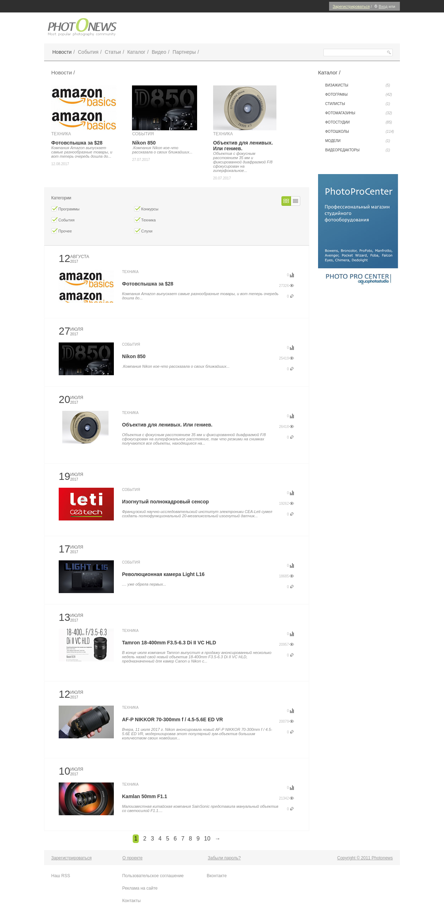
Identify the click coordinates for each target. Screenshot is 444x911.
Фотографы (358, 94)
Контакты (131, 900)
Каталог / (329, 72)
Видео (159, 52)
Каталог (136, 52)
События (88, 52)
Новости (62, 52)
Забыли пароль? (224, 857)
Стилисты (357, 104)
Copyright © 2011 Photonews (365, 857)
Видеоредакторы (357, 150)
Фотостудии (358, 122)
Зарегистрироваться (351, 6)
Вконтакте (217, 875)
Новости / (63, 72)
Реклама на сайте (140, 888)
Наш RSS (60, 875)
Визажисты (357, 85)
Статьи (113, 52)
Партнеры (184, 52)
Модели (357, 141)
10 (207, 839)
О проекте (132, 857)
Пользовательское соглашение (153, 875)
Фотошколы (359, 131)
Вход (380, 6)
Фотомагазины (358, 113)
